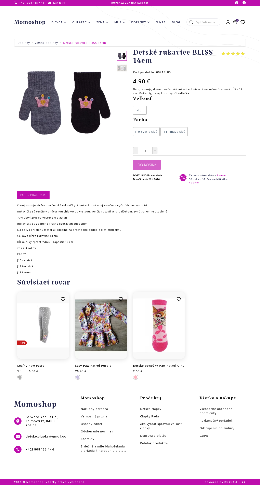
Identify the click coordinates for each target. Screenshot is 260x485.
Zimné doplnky (46, 43)
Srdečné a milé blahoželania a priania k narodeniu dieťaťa (104, 448)
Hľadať (191, 22)
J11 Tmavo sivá (174, 132)
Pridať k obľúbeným (63, 299)
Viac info (194, 182)
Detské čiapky (150, 409)
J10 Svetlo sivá (146, 132)
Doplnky (23, 43)
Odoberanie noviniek (97, 431)
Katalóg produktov (154, 443)
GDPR (204, 436)
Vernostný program (95, 416)
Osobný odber (92, 424)
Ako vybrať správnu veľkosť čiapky (161, 426)
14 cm (139, 110)
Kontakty (87, 439)
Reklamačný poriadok (216, 420)
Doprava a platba (153, 436)
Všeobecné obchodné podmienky (216, 411)
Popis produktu (33, 195)
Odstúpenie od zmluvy (217, 428)
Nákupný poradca (94, 409)
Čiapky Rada (149, 416)
